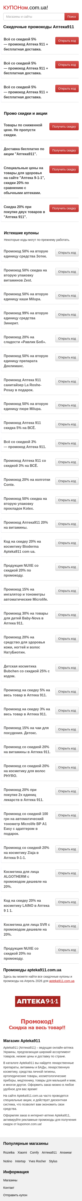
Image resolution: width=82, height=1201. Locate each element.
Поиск (71, 16)
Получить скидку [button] (64, 126)
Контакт (8, 1187)
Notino (7, 1161)
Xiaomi (22, 1152)
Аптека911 (49, 1152)
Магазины (10, 1180)
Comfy (34, 1152)
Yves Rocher (37, 1161)
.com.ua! (25, 7)
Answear (66, 1152)
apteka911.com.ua (61, 981)
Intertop (20, 1161)
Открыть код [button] (67, 40)
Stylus (53, 1161)
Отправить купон (15, 1195)
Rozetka (8, 1152)
